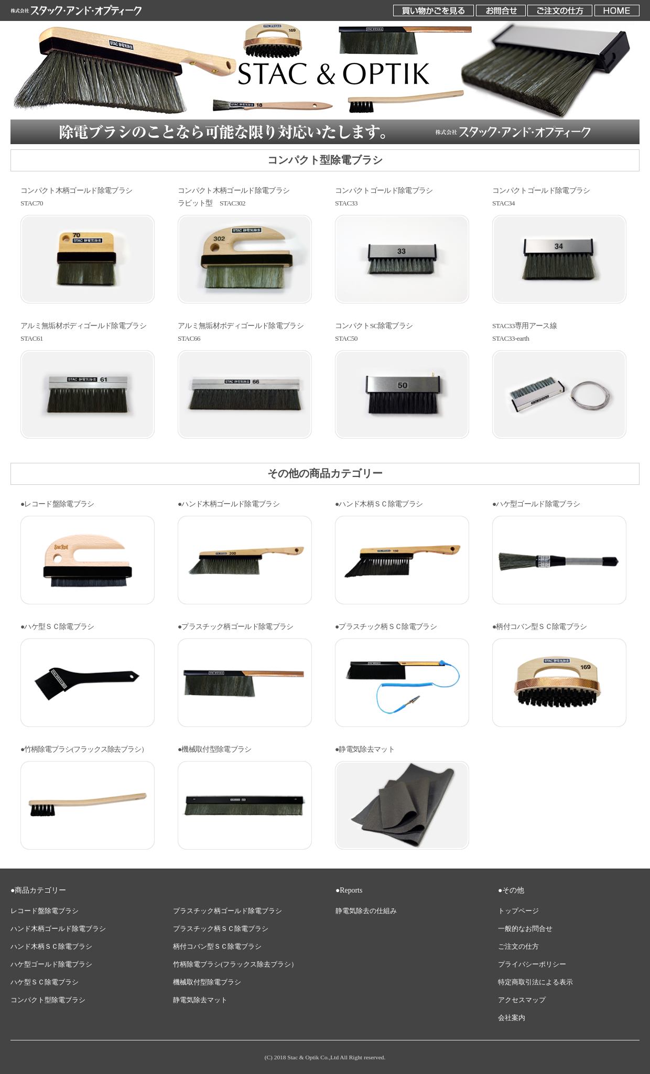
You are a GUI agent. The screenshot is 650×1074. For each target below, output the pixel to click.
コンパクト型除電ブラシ (47, 1000)
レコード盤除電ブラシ (44, 911)
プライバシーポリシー (532, 964)
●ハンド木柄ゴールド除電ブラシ (228, 504)
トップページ (518, 911)
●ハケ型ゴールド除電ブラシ (536, 504)
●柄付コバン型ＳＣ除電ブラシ (539, 627)
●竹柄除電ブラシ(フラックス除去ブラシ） (84, 749)
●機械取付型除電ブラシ (215, 749)
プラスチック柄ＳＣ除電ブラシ (220, 928)
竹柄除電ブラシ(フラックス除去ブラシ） (235, 964)
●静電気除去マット (365, 749)
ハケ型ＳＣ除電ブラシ (44, 982)
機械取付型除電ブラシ (207, 982)
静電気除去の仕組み (366, 911)
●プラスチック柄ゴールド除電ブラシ (236, 627)
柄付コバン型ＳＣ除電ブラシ (217, 946)
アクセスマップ (522, 1000)
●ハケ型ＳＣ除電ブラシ (57, 627)
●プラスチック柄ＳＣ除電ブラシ (386, 627)
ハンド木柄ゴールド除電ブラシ (58, 928)
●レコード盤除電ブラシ (57, 504)
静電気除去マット (200, 1000)
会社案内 (511, 1018)
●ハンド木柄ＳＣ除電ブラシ (378, 504)
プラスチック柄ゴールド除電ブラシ (227, 911)
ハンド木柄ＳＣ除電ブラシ (51, 946)
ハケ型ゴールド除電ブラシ (51, 964)
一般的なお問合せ (525, 928)
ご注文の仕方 (518, 946)
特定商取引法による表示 (535, 982)
